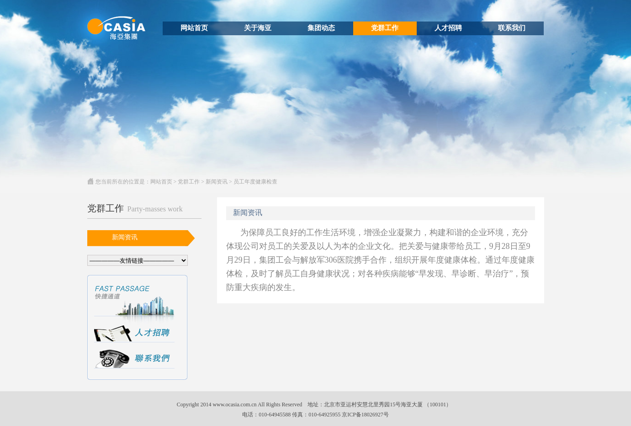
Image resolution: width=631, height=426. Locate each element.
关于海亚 (257, 28)
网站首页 (194, 28)
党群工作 (384, 28)
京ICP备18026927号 (365, 414)
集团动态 (321, 28)
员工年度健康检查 (255, 181)
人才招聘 (448, 28)
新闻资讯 (217, 181)
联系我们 (511, 28)
